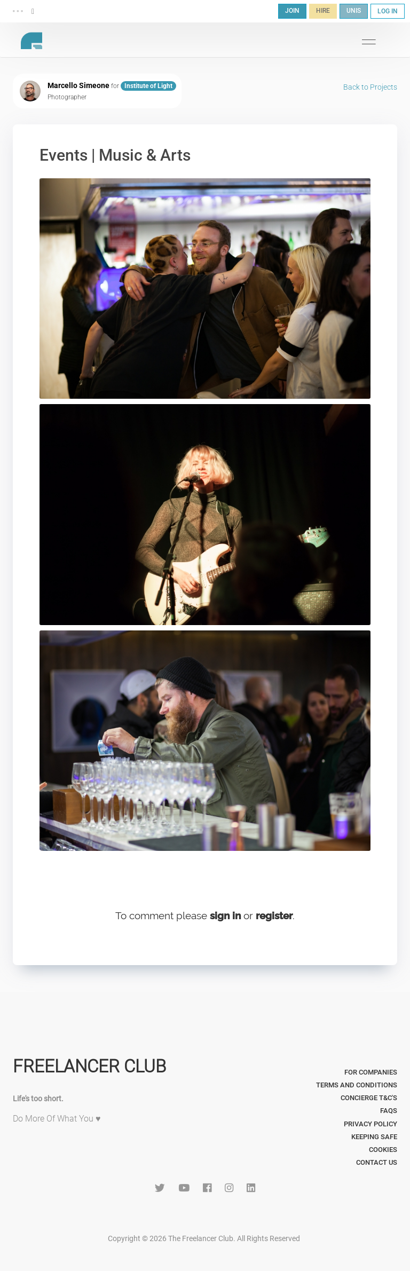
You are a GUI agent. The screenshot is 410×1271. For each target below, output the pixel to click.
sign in (225, 915)
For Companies (370, 1072)
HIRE (323, 10)
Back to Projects (370, 87)
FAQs (388, 1111)
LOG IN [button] (387, 11)
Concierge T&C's (369, 1098)
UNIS (353, 10)
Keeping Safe (374, 1137)
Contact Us (376, 1162)
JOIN (292, 10)
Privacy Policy (370, 1124)
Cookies (383, 1150)
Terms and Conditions (356, 1085)
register (274, 915)
